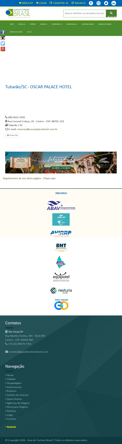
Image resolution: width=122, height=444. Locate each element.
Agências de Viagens (104, 24)
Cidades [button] (43, 24)
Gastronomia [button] (72, 24)
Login (9, 415)
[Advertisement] (61, 57)
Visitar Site (12, 135)
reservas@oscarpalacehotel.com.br (37, 129)
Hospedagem (13, 383)
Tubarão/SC (16, 87)
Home (12, 24)
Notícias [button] (21, 24)
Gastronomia (13, 387)
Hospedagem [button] (57, 24)
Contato (10, 419)
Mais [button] (29, 32)
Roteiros (33, 24)
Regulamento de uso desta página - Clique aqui (29, 178)
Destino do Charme (16, 32)
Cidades (10, 379)
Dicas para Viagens (88, 24)
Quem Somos (13, 399)
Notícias (10, 411)
